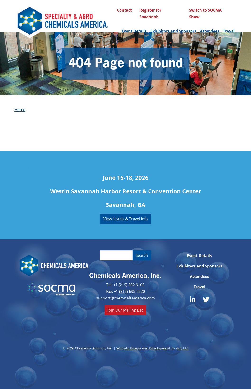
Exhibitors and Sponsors (173, 31)
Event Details (134, 31)
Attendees (209, 31)
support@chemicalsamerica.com (125, 297)
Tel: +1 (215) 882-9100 (125, 284)
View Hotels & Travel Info (125, 218)
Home (19, 109)
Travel (229, 31)
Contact (124, 10)
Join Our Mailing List (125, 310)
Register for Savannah (150, 13)
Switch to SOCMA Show (205, 13)
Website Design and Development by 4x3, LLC (152, 348)
